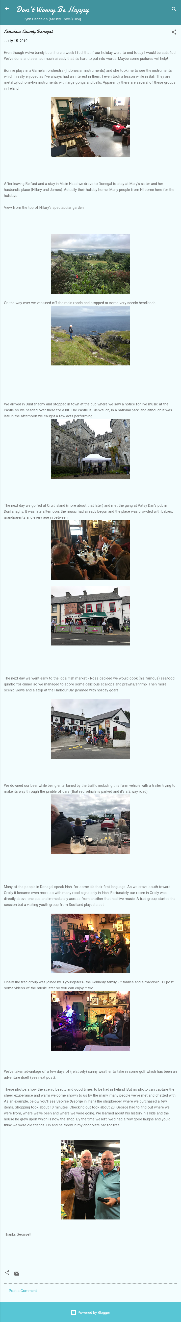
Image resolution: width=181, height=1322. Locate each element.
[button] (174, 33)
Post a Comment (23, 1290)
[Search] (174, 10)
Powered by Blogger (90, 1312)
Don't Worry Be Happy (52, 9)
